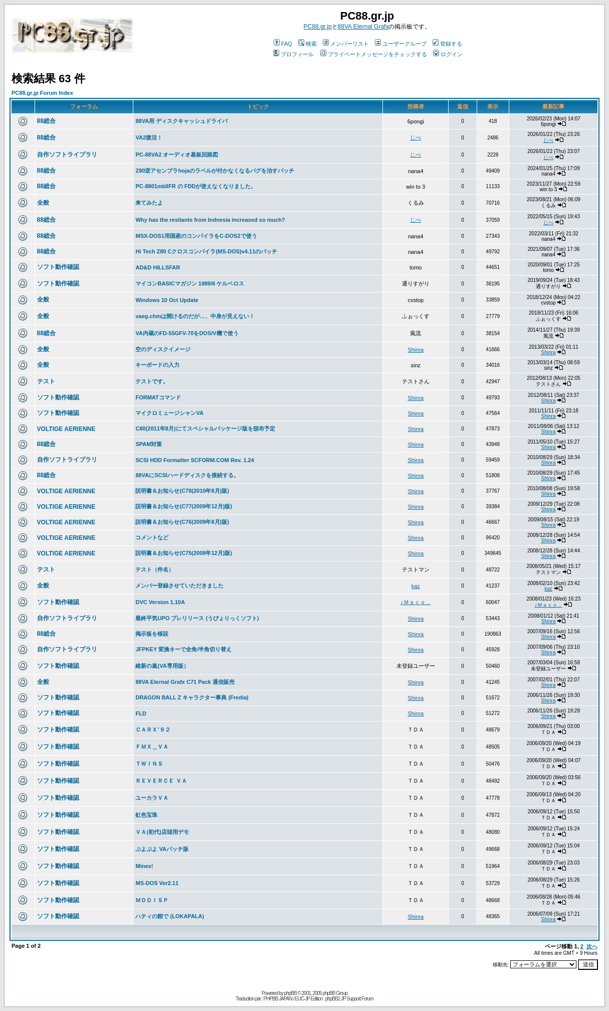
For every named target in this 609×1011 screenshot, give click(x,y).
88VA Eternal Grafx (363, 26)
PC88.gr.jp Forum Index (42, 93)
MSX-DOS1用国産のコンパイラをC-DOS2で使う (196, 236)
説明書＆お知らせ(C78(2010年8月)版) (182, 491)
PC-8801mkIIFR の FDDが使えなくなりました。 (195, 186)
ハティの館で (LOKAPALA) (169, 916)
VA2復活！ (148, 137)
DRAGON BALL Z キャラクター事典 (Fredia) (191, 697)
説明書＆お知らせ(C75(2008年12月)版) (183, 553)
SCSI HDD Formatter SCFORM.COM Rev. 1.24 (194, 460)
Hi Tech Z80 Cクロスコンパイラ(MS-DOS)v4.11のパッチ (206, 251)
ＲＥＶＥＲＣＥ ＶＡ (160, 781)
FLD (140, 713)
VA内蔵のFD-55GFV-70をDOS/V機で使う (186, 333)
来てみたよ (149, 203)
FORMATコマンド (157, 397)
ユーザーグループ (401, 44)
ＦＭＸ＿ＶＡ (151, 747)
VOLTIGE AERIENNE (66, 428)
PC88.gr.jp (318, 26)
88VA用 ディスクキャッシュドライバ (181, 121)
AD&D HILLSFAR (157, 267)
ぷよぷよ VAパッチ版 (161, 849)
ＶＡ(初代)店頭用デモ (161, 832)
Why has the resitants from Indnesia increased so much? (210, 220)
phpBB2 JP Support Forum (349, 998)
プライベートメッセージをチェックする (373, 54)
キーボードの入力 (157, 365)
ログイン (448, 54)
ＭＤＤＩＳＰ (151, 900)
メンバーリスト (346, 44)
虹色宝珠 (146, 815)
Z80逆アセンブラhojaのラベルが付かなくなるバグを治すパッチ (214, 171)
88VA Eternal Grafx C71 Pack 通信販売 (184, 682)
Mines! (144, 866)
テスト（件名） (154, 569)
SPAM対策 (148, 444)
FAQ (283, 44)
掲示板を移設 (151, 634)
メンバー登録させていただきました (179, 586)
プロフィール (293, 54)
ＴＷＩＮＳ (149, 764)
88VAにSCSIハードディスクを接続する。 (187, 475)
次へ (591, 946)
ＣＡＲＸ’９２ (152, 730)
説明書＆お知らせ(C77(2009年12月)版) (183, 506)
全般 (43, 202)
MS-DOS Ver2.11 (156, 883)
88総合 (46, 120)
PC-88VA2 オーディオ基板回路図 (176, 155)
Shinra (416, 350)
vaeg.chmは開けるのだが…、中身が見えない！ (195, 316)
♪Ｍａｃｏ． (415, 602)
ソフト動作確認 (58, 266)
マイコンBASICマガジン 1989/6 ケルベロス (189, 283)
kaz (416, 586)
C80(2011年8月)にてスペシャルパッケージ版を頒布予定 (205, 428)
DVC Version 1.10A (159, 602)
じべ (415, 137)
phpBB (290, 993)
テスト (46, 381)
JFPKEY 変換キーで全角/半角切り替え (183, 649)
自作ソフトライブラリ (67, 154)
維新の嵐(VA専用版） (161, 666)
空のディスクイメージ (162, 349)
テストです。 (151, 381)
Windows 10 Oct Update (166, 300)
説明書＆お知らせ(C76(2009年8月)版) (182, 522)
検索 (307, 44)
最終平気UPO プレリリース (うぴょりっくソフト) (197, 618)
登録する (447, 44)
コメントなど (151, 537)
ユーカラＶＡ (151, 798)
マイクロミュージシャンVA (169, 413)
